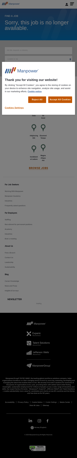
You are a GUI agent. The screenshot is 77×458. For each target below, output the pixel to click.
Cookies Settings (14, 108)
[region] (38, 88)
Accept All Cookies (60, 99)
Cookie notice (35, 91)
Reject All (37, 99)
